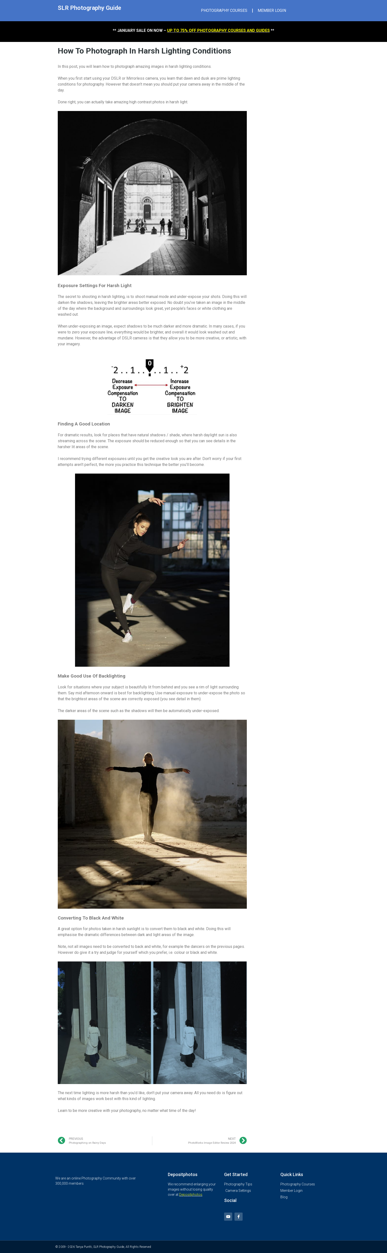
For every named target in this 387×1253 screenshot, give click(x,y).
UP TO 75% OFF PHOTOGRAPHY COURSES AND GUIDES (218, 30)
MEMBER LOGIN (272, 10)
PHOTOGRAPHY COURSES (224, 10)
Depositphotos (190, 1195)
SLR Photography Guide (89, 7)
